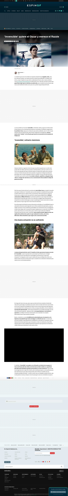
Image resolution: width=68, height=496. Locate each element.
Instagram (55, 11)
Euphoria (26, 456)
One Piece (13, 28)
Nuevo (60, 7)
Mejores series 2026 (14, 445)
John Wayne (38, 28)
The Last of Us (18, 28)
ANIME (22, 10)
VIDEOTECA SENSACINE (44, 10)
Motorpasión (41, 475)
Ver (34, 406)
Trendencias (50, 475)
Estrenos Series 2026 (34, 445)
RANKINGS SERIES (35, 10)
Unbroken (40, 377)
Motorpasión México (42, 488)
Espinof (34, 5)
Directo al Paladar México (33, 489)
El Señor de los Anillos (25, 28)
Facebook (57, 11)
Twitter (63, 11)
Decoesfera (49, 477)
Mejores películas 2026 (21, 445)
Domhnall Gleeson (34, 377)
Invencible (28, 377)
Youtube (61, 11)
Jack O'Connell (46, 377)
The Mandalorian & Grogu (28, 459)
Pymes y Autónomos (60, 477)
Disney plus (6, 454)
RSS (47, 461)
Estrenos (19, 377)
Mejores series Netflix (42, 445)
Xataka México (7, 488)
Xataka (6, 475)
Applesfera (6, 478)
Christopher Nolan (32, 28)
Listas (26, 454)
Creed (51, 28)
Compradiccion (50, 478)
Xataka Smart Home (7, 480)
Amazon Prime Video (8, 456)
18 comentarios (8, 41)
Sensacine (23, 475)
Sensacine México (24, 488)
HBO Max (6, 458)
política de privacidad (47, 455)
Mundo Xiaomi (7, 481)
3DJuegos (14, 475)
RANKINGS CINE (28, 10)
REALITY (18, 10)
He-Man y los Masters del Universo (18, 459)
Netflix (48, 28)
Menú (7, 7)
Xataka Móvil (6, 477)
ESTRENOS (14, 10)
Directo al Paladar (33, 475)
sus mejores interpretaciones (23, 81)
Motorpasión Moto (42, 477)
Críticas (23, 377)
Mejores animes (48, 445)
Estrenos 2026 (28, 445)
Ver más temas (7, 462)
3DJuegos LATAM (15, 488)
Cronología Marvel (55, 445)
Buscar (62, 467)
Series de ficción (17, 452)
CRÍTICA (8, 10)
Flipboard (59, 11)
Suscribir (52, 453)
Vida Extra (14, 477)
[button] (21, 72)
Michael (16, 456)
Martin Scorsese (44, 28)
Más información (34, 494)
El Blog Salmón (59, 475)
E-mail (18, 41)
